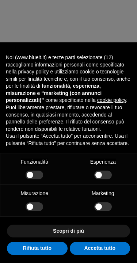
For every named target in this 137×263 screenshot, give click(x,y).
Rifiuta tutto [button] (37, 248)
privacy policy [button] (33, 72)
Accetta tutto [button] (99, 248)
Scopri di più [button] (68, 231)
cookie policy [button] (111, 100)
